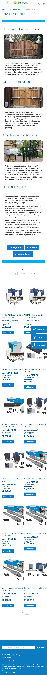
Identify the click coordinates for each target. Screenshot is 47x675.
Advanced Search (8, 661)
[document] (23, 669)
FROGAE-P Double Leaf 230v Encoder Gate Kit (34, 316)
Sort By (13, 274)
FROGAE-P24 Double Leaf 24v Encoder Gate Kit (12, 316)
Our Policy (17, 668)
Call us (38, 337)
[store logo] (17, 2)
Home (3, 9)
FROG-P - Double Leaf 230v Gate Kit (14, 370)
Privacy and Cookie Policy (11, 655)
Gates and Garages (14, 9)
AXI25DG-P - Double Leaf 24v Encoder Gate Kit (12, 425)
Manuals (39, 345)
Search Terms (7, 658)
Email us (39, 329)
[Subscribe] (40, 647)
